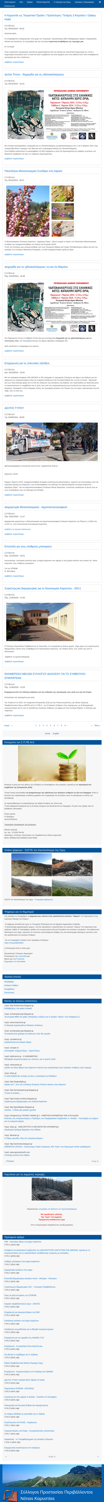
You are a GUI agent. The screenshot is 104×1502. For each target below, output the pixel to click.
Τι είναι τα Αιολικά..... (13, 1093)
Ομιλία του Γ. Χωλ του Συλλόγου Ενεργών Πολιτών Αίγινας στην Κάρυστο (35, 1084)
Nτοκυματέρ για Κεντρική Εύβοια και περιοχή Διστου (26, 1405)
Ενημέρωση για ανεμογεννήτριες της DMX (22, 1312)
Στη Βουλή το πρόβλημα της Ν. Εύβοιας (21, 1354)
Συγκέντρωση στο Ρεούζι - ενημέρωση (20, 1422)
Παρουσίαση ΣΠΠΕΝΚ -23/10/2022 (19, 1388)
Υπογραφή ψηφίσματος (44, 900)
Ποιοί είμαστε (10, 2)
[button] (100, 2)
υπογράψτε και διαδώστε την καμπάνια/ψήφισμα (57, 1209)
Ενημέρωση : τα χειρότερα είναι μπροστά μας (23, 1346)
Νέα (21, 2)
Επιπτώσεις (9, 992)
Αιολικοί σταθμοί (11, 985)
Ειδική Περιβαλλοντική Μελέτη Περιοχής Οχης (23, 1363)
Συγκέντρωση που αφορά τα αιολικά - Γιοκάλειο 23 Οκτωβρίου (30, 1397)
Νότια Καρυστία (43, 2)
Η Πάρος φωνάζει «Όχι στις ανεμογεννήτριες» (23, 1138)
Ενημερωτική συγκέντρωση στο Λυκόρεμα (22, 1448)
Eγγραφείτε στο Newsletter (15, 961)
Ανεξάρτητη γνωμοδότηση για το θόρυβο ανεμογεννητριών (28, 1329)
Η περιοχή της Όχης (62, 2)
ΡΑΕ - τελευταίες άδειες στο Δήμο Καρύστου (22, 1242)
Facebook (20, 959)
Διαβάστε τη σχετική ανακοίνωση (17, 529)
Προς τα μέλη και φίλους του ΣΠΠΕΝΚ (20, 1295)
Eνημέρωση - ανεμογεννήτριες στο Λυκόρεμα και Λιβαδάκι (28, 1371)
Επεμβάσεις (9, 989)
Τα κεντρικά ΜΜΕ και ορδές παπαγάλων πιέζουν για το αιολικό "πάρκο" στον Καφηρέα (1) (42, 1017)
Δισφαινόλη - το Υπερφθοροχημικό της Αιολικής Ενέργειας (28, 1439)
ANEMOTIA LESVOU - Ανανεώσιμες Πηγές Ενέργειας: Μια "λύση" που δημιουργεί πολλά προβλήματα (47, 1147)
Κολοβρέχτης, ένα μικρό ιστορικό (18, 1008)
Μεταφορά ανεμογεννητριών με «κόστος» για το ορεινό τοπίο (30, 1059)
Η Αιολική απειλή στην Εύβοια (17, 1155)
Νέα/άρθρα (9, 982)
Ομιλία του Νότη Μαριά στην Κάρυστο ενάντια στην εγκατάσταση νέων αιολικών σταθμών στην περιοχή (47, 1067)
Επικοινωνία (9, 6)
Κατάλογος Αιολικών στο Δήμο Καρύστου (21, 1321)
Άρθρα (29, 2)
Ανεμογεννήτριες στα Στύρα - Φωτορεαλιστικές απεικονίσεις (29, 1431)
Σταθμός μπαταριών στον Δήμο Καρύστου (22, 1261)
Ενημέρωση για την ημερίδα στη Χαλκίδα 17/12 (24, 1338)
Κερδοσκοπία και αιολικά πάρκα (17, 1042)
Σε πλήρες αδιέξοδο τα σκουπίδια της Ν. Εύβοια (24, 1414)
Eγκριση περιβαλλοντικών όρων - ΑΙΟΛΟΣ (22, 1304)
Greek (47, 733)
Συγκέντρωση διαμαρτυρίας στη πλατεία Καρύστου (25, 1101)
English (56, 733)
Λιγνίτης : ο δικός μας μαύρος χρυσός (20, 1110)
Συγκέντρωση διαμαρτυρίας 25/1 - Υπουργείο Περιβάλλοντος (30, 1287)
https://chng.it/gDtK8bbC (14, 943)
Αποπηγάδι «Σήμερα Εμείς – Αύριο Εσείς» (22, 1051)
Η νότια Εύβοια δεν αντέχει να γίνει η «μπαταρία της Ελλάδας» (30, 1076)
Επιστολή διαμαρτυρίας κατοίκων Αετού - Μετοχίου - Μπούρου (30, 1278)
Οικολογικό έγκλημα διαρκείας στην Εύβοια (22, 1130)
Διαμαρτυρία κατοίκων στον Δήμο (18, 1270)
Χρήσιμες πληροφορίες (84, 2)
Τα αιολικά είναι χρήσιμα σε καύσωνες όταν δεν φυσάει (27, 1034)
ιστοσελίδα (22, 956)
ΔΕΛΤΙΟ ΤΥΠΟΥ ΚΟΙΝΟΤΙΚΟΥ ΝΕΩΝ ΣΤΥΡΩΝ (24, 1380)
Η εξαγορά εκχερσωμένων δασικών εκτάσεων (23, 1025)
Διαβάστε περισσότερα (14, 62)
